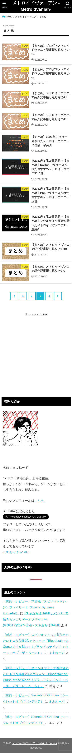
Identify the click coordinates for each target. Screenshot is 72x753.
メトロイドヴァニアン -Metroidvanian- (36, 6)
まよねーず (57, 652)
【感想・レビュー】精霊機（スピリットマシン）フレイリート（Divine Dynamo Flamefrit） (34, 607)
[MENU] (4, 5)
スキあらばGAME (15, 552)
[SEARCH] (67, 5)
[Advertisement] (36, 353)
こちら (39, 500)
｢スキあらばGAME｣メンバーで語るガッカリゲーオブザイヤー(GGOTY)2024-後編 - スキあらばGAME (36, 619)
